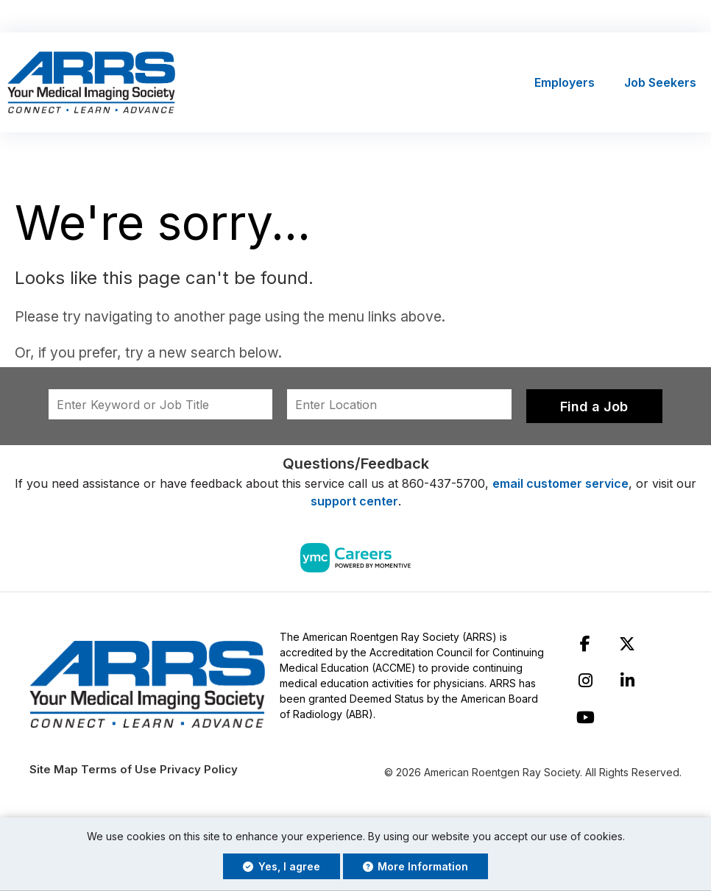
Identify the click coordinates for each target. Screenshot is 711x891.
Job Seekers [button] (660, 83)
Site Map (53, 770)
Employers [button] (564, 83)
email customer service (560, 484)
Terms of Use (119, 770)
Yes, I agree (281, 866)
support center (354, 501)
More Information (416, 866)
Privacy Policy (199, 770)
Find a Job (594, 407)
